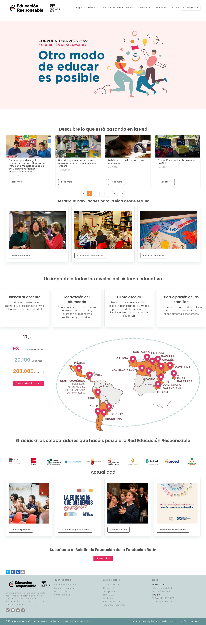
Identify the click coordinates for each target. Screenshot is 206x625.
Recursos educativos (112, 7)
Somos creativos (63, 594)
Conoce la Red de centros (28, 383)
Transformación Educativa (173, 529)
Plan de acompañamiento (90, 255)
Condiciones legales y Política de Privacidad (155, 621)
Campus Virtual (111, 584)
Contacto (175, 7)
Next (199, 65)
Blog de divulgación (64, 588)
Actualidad (161, 7)
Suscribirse (103, 558)
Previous (7, 65)
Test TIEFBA (108, 594)
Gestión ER (108, 588)
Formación (93, 7)
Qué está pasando (21, 529)
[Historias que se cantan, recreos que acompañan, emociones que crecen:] (78, 146)
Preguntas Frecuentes (114, 605)
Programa (80, 7)
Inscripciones (109, 591)
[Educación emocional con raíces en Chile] (177, 146)
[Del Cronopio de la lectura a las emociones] (128, 146)
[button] (8, 572)
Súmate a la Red (118, 529)
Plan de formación (21, 255)
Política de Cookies (190, 621)
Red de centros (145, 7)
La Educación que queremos (75, 529)
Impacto (130, 7)
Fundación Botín (111, 601)
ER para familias (62, 591)
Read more (17, 181)
